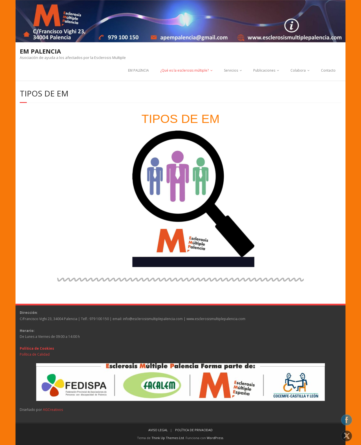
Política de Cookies (37, 348)
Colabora (298, 70)
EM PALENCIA (138, 70)
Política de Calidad (35, 354)
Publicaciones (264, 70)
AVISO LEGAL (158, 430)
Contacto (328, 70)
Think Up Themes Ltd (167, 438)
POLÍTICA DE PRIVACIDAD (194, 430)
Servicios (231, 70)
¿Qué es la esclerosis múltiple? (184, 70)
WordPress (215, 438)
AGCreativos (53, 409)
